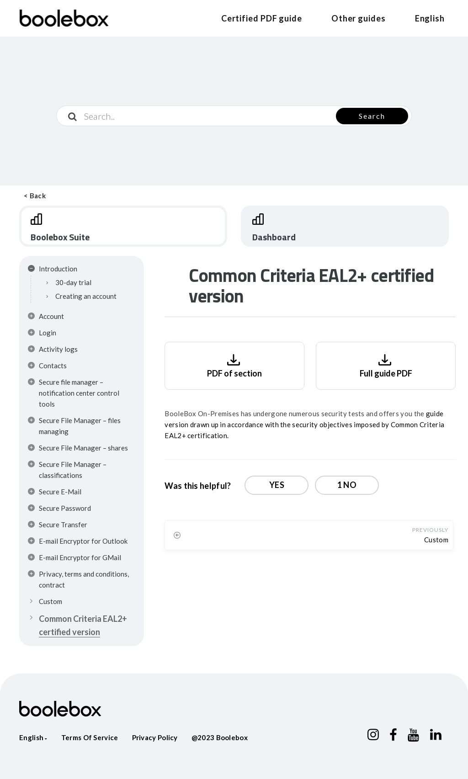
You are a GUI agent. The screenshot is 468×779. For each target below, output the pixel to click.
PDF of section (234, 364)
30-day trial (73, 282)
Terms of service (89, 737)
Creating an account (86, 296)
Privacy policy (155, 737)
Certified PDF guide (261, 18)
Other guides (358, 18)
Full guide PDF (386, 364)
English (430, 18)
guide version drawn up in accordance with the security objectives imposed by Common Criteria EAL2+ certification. (304, 424)
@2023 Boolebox (219, 737)
